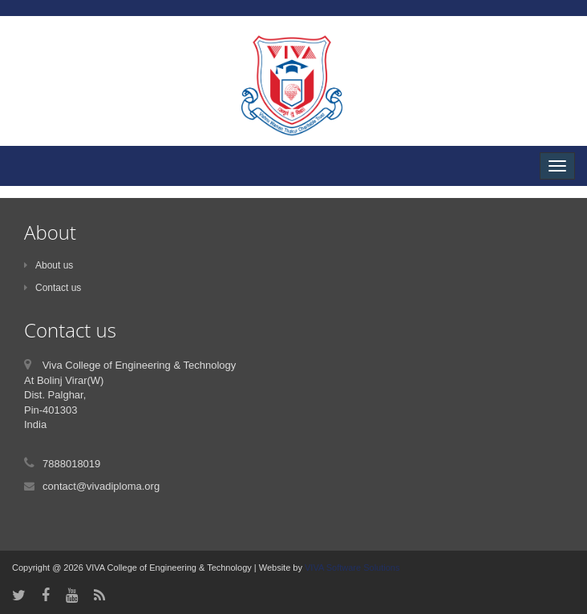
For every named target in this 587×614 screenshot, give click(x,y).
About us (48, 265)
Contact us (52, 287)
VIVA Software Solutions (350, 567)
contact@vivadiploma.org (101, 486)
